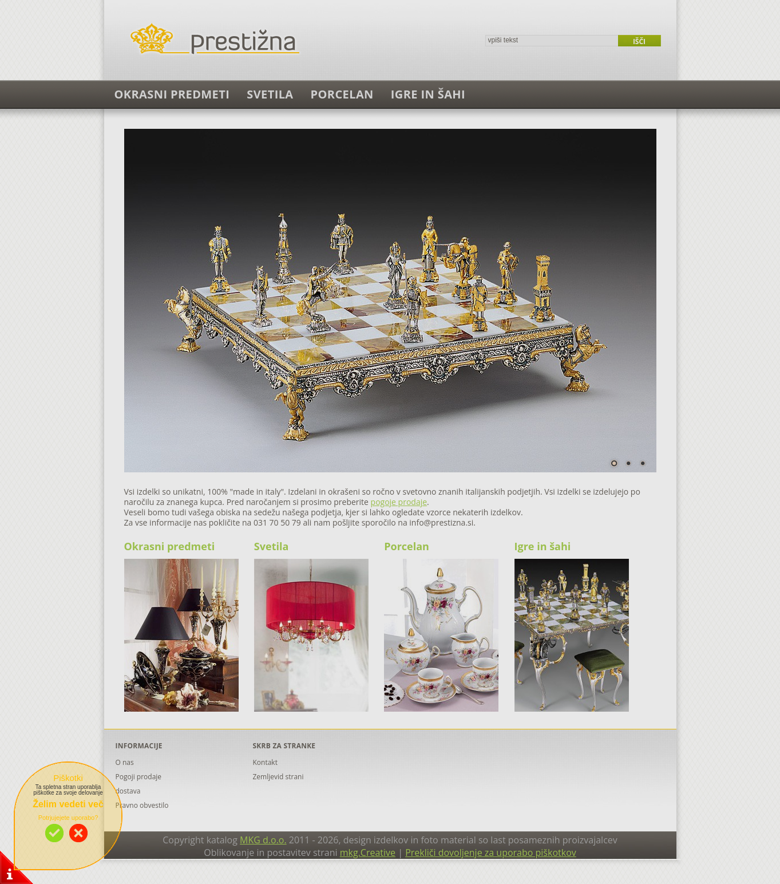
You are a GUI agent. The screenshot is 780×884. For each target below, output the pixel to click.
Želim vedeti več (68, 804)
